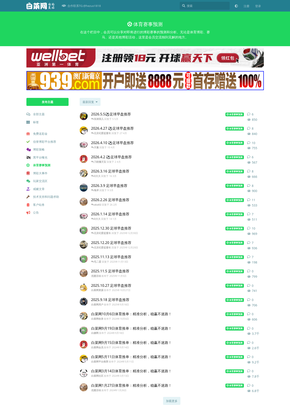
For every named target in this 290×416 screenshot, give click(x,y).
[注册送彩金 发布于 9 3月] (84, 188)
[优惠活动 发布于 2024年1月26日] (84, 387)
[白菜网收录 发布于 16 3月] (84, 173)
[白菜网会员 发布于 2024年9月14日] (84, 345)
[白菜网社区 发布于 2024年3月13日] (84, 373)
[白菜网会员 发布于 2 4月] (84, 159)
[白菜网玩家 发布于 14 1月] (84, 216)
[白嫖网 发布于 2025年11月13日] (84, 259)
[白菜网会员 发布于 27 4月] (84, 130)
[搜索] (205, 6)
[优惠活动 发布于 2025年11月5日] (84, 273)
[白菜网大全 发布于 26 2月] (84, 202)
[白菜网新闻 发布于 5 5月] (84, 116)
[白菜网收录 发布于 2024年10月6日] (84, 316)
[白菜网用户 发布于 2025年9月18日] (84, 302)
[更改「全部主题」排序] (90, 102)
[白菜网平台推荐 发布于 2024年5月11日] (84, 359)
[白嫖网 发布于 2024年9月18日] (84, 330)
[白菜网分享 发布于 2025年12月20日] (84, 245)
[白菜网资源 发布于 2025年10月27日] (84, 287)
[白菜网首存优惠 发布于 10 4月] (84, 145)
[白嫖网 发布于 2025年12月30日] (84, 230)
